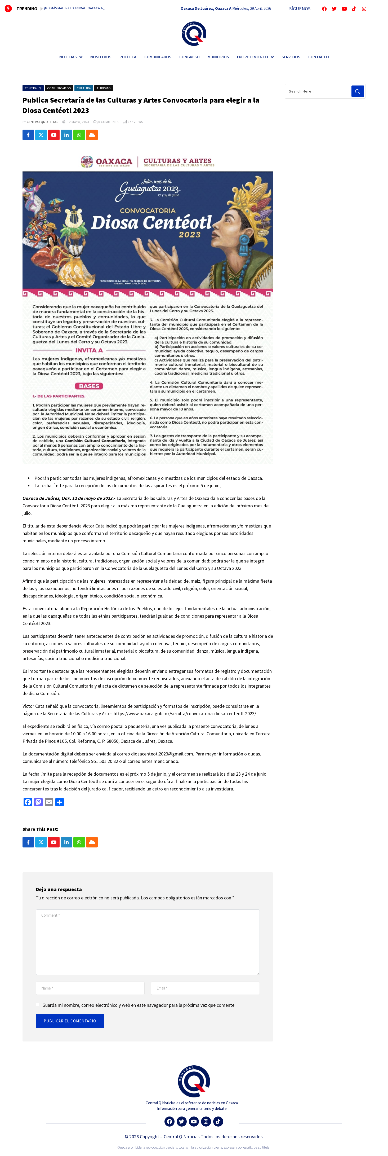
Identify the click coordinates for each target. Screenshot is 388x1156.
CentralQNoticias (42, 122)
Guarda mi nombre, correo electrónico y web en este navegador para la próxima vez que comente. (138, 1006)
